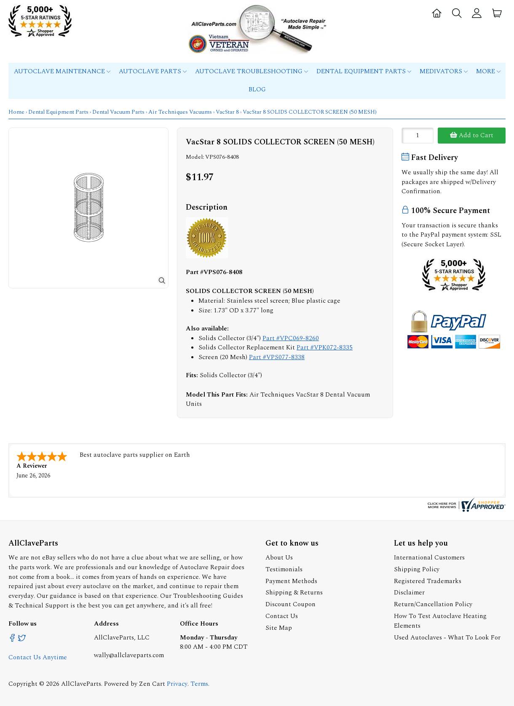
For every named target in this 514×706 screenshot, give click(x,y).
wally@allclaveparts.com (129, 655)
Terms (199, 684)
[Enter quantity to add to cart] (418, 136)
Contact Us (281, 616)
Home (16, 112)
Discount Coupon (290, 604)
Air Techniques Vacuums (180, 112)
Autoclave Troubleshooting (251, 71)
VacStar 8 (227, 112)
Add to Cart (471, 135)
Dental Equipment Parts (363, 71)
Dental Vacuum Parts (118, 112)
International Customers (429, 557)
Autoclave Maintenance (62, 71)
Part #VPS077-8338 (277, 357)
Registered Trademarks (427, 581)
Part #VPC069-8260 (290, 338)
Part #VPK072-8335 (325, 347)
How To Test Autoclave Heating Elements (440, 621)
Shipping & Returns (294, 592)
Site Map (278, 628)
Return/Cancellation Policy (433, 604)
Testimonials (284, 569)
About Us (279, 557)
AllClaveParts (81, 684)
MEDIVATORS (444, 71)
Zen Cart (152, 684)
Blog (257, 89)
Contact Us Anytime (37, 657)
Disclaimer (409, 592)
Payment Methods (291, 581)
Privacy (177, 684)
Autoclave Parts (153, 71)
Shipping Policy (416, 569)
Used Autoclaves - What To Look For (447, 637)
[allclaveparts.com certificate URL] (466, 510)
